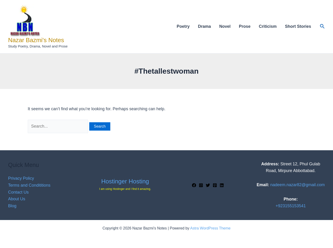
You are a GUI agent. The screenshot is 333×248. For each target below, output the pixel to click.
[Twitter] (208, 185)
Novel (225, 26)
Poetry (183, 26)
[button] (322, 26)
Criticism (268, 26)
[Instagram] (201, 185)
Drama (204, 26)
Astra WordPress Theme (210, 228)
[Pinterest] (215, 185)
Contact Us (18, 192)
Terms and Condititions (29, 185)
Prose (244, 26)
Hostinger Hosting (125, 181)
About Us (16, 199)
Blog (12, 206)
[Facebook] (194, 185)
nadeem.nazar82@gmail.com (297, 184)
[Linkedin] (222, 185)
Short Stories (298, 26)
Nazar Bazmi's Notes (36, 40)
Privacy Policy (21, 178)
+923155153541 (291, 206)
